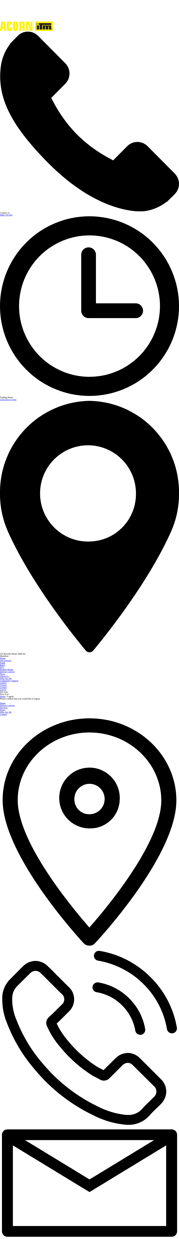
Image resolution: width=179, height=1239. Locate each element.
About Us (4, 676)
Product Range (6, 669)
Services (4, 708)
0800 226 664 (6, 215)
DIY (2, 667)
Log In (3, 690)
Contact (3, 687)
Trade (2, 663)
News (2, 674)
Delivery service (7, 672)
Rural (2, 665)
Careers (3, 685)
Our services (5, 660)
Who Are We (6, 678)
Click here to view (8, 399)
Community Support (9, 681)
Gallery (3, 683)
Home (2, 658)
